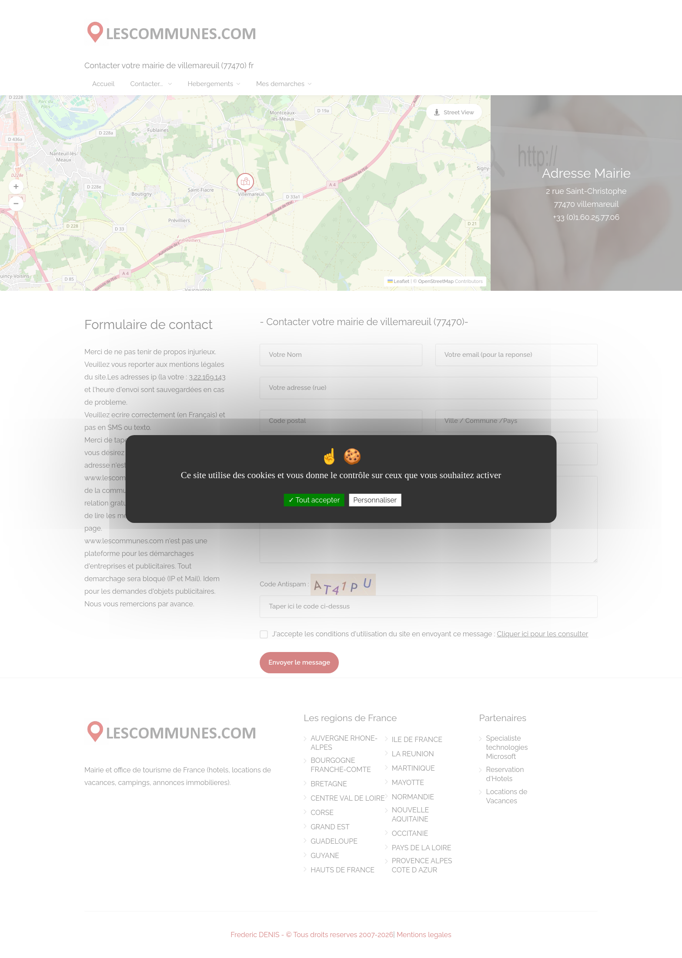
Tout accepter (314, 500)
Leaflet (399, 281)
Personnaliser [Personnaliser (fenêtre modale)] (375, 500)
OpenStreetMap (436, 281)
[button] (16, 186)
